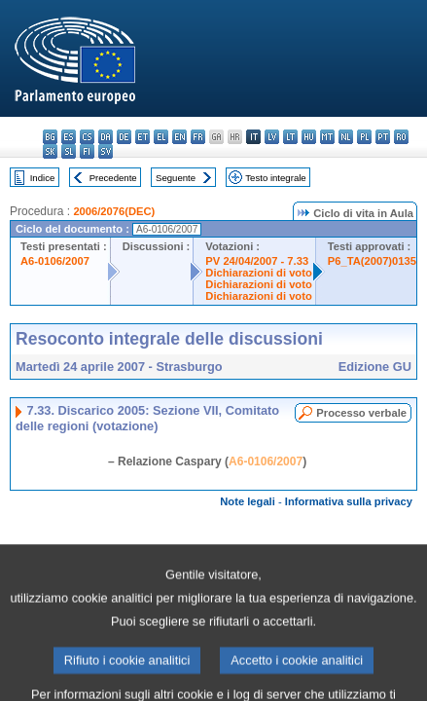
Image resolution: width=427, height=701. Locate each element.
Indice (42, 177)
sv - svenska (105, 151)
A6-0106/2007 (54, 261)
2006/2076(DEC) (114, 211)
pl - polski (364, 136)
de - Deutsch (124, 136)
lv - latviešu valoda (272, 136)
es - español (68, 136)
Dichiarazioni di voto (258, 272)
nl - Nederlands (345, 136)
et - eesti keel (142, 136)
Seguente (176, 177)
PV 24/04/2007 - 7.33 (256, 261)
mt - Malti (327, 136)
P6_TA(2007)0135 (372, 261)
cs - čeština (87, 136)
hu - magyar (309, 136)
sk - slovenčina (50, 151)
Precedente (113, 177)
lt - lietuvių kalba (290, 136)
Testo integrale (275, 177)
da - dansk (105, 136)
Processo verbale (361, 413)
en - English (179, 136)
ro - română (401, 136)
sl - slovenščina (68, 151)
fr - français (198, 136)
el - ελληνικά (161, 136)
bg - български (50, 136)
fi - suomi (87, 151)
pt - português (382, 136)
